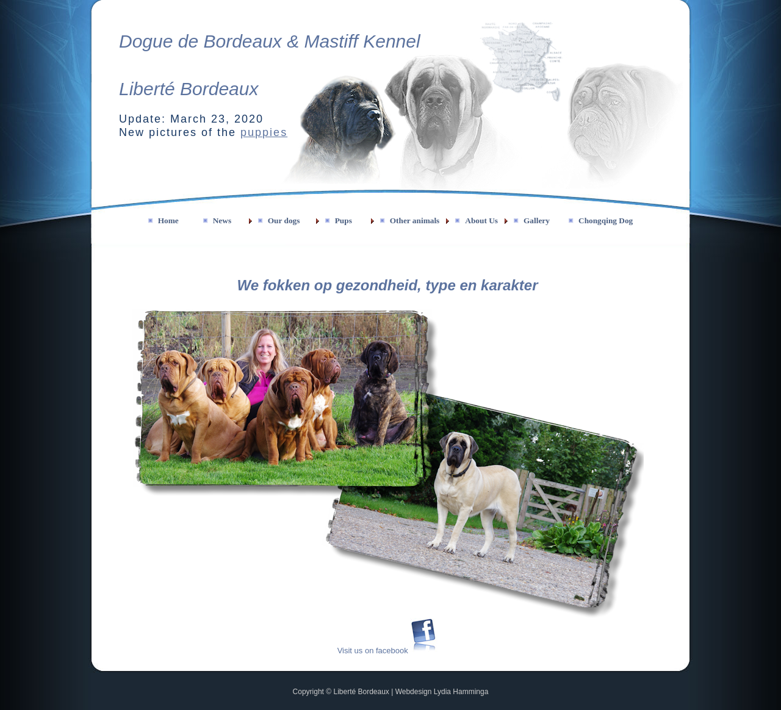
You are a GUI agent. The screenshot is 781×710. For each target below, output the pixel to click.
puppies (263, 132)
